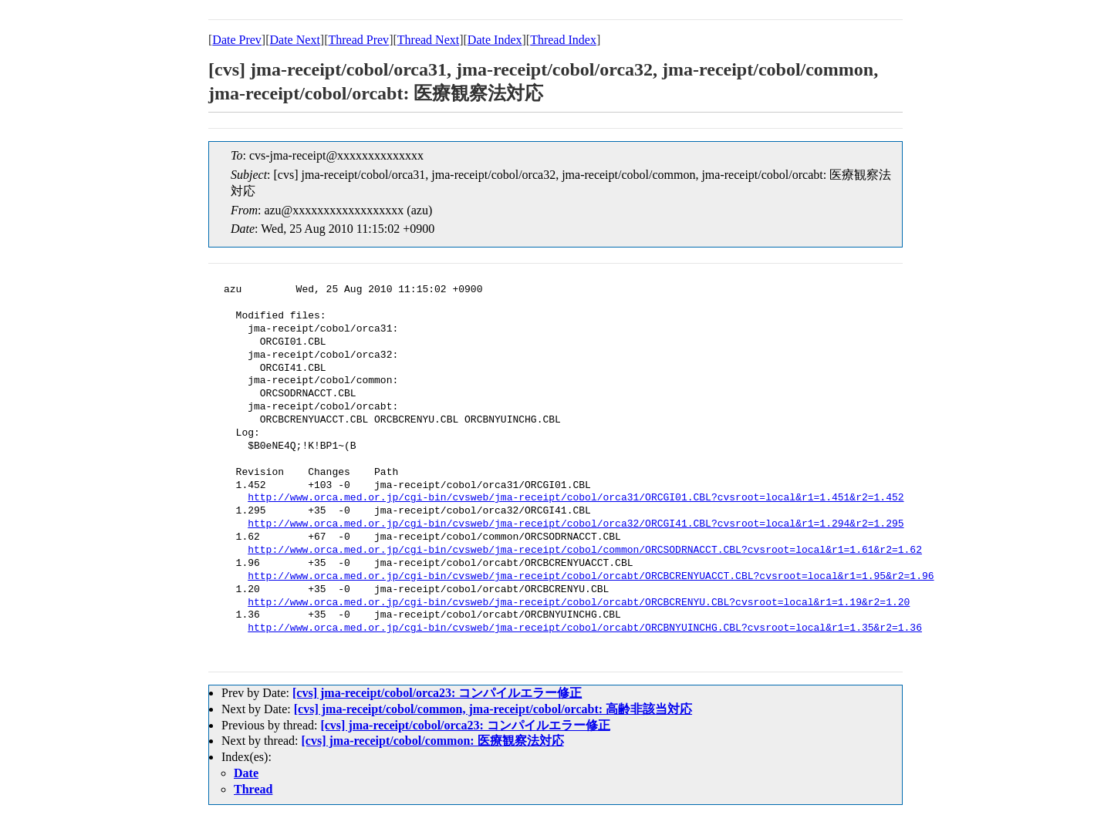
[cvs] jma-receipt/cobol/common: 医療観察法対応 (433, 740)
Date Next (295, 39)
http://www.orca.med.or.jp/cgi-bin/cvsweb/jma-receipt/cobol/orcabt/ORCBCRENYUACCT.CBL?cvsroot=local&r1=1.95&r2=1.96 (591, 577)
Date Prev (237, 39)
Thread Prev (358, 39)
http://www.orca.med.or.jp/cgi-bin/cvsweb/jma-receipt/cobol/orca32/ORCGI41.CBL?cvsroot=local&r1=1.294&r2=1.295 (575, 524)
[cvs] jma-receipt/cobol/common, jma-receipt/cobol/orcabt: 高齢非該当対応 (493, 709)
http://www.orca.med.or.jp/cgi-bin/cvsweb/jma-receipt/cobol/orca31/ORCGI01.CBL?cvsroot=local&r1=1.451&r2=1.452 (575, 498)
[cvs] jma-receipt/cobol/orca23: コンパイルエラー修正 (437, 692)
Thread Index (563, 39)
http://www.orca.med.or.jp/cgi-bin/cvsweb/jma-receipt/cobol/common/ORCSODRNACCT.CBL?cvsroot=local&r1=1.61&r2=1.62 (585, 550)
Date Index (495, 39)
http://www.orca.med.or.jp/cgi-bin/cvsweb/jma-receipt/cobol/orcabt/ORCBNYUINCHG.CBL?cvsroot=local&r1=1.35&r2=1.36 (585, 628)
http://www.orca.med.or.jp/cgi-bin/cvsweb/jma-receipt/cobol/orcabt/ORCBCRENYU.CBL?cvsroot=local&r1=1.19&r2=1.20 (579, 603)
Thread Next (428, 39)
